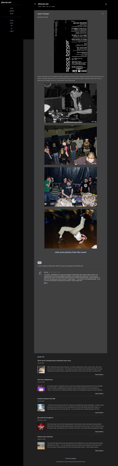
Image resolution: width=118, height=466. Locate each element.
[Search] (106, 4)
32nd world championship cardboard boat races (54, 360)
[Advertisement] (70, 337)
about (11, 13)
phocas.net (43, 4)
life (11, 25)
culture (12, 31)
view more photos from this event (70, 252)
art (11, 28)
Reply (45, 283)
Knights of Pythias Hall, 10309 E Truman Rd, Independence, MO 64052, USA (63, 266)
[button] (103, 14)
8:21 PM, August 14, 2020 (54, 272)
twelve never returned (45, 437)
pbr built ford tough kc (45, 418)
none (39, 262)
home (11, 8)
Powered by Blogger (70, 458)
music (11, 20)
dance (11, 23)
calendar (11, 11)
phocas (46, 272)
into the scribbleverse (45, 379)
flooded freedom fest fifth (46, 398)
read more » (99, 374)
